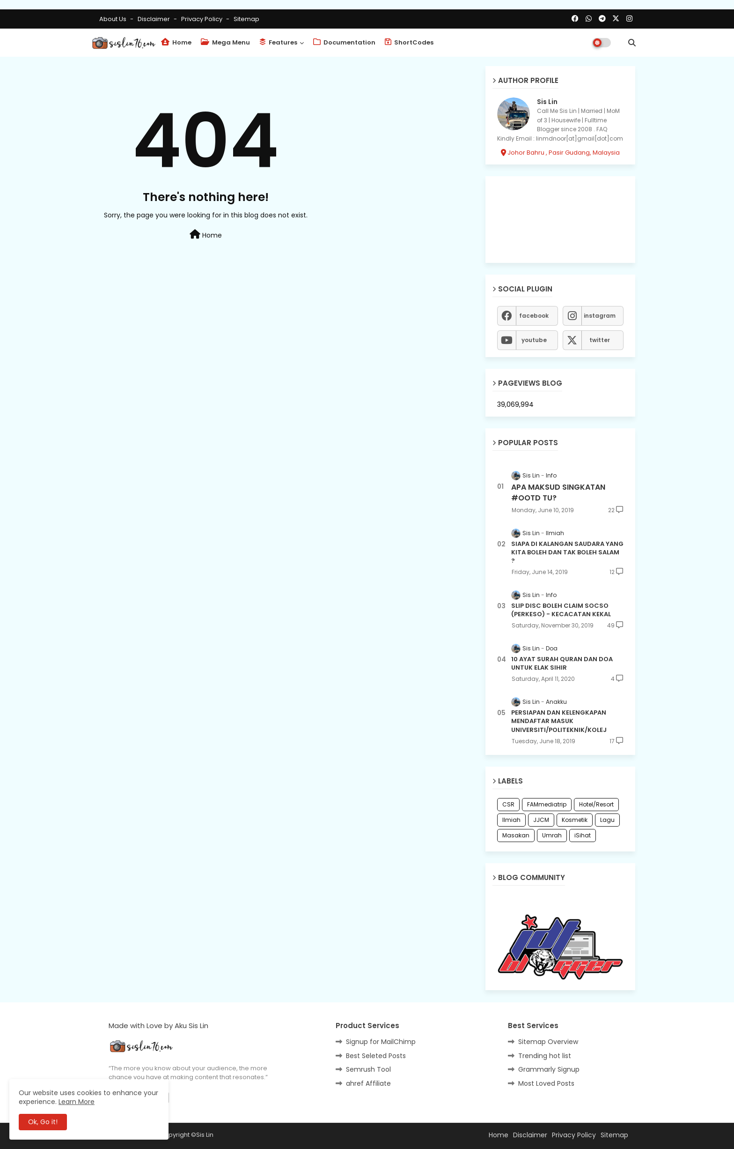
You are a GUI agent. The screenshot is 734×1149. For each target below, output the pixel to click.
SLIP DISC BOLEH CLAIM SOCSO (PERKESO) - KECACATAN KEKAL (561, 610)
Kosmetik (574, 820)
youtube (534, 340)
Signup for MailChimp (381, 1041)
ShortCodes (409, 42)
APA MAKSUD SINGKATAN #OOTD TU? (558, 492)
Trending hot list (544, 1055)
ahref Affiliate (368, 1083)
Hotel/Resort (596, 804)
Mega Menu (225, 42)
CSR (508, 804)
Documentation (344, 42)
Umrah (552, 835)
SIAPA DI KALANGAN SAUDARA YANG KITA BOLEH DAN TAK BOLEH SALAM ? (567, 552)
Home (176, 42)
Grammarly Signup (549, 1069)
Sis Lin (547, 101)
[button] (632, 42)
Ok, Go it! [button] (43, 1122)
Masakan (515, 835)
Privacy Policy (202, 19)
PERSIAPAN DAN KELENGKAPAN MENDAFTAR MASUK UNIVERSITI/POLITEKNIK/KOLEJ (559, 721)
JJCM (541, 820)
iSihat (582, 835)
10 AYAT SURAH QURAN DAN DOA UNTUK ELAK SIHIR (562, 663)
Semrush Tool (368, 1069)
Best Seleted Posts (376, 1055)
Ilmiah (511, 820)
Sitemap (246, 19)
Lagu (607, 820)
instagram (600, 316)
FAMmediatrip (546, 804)
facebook (534, 316)
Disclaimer (154, 19)
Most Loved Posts (546, 1083)
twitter (599, 340)
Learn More (77, 1101)
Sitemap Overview (548, 1041)
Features (278, 42)
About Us (113, 19)
